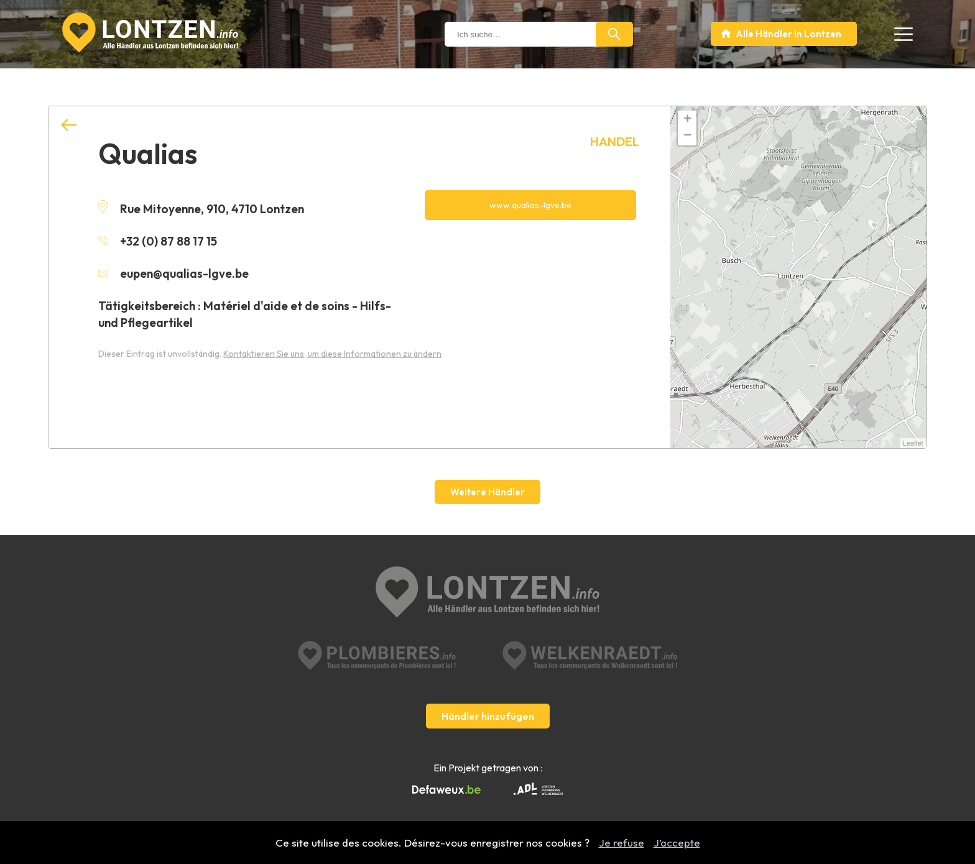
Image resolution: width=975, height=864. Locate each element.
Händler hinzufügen (487, 716)
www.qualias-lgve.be (530, 205)
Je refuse (621, 842)
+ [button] (687, 120)
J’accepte (677, 842)
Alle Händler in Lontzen (788, 34)
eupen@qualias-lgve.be (173, 273)
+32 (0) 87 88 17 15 (157, 241)
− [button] (687, 136)
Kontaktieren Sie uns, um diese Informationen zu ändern (332, 353)
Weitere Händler (487, 492)
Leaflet (913, 443)
